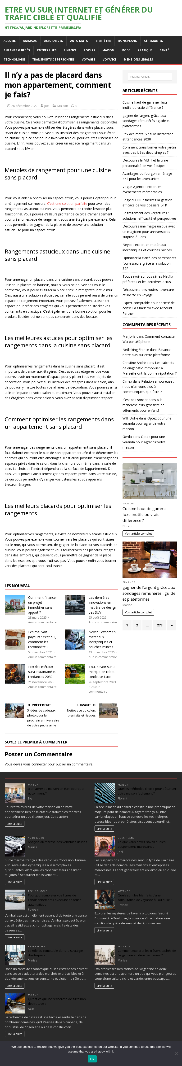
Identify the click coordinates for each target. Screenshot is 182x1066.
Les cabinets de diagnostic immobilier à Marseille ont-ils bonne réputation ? (150, 368)
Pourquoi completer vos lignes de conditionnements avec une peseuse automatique (55, 900)
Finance (70, 50)
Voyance (110, 59)
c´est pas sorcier (135, 400)
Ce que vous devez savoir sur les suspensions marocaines (142, 844)
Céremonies (153, 41)
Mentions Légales (138, 59)
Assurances (53, 41)
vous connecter (35, 764)
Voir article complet (138, 534)
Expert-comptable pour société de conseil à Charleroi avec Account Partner (149, 308)
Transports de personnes (53, 59)
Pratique (145, 50)
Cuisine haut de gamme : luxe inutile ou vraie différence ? (145, 514)
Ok (92, 1059)
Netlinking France (136, 349)
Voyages (88, 59)
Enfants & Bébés (17, 50)
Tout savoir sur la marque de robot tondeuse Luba (102, 671)
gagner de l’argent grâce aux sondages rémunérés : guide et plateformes (146, 120)
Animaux (30, 41)
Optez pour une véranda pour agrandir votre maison (147, 423)
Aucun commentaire (42, 622)
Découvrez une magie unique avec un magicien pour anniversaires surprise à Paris (149, 231)
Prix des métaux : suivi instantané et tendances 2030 (42, 671)
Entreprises (46, 50)
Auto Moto (79, 41)
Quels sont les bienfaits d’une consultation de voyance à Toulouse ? (145, 897)
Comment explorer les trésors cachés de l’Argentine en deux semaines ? (147, 952)
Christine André (134, 362)
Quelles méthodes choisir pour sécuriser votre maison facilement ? (147, 790)
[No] (176, 1053)
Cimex (127, 381)
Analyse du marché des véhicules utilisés (57, 842)
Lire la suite (14, 824)
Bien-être (103, 41)
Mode (126, 50)
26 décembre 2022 (24, 106)
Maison (108, 50)
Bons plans (127, 41)
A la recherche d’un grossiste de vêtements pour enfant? (143, 405)
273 (160, 625)
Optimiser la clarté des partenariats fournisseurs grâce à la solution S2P (149, 263)
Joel (47, 106)
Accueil (10, 41)
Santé (164, 50)
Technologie (14, 59)
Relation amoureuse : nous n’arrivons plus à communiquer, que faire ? (148, 386)
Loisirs (89, 50)
